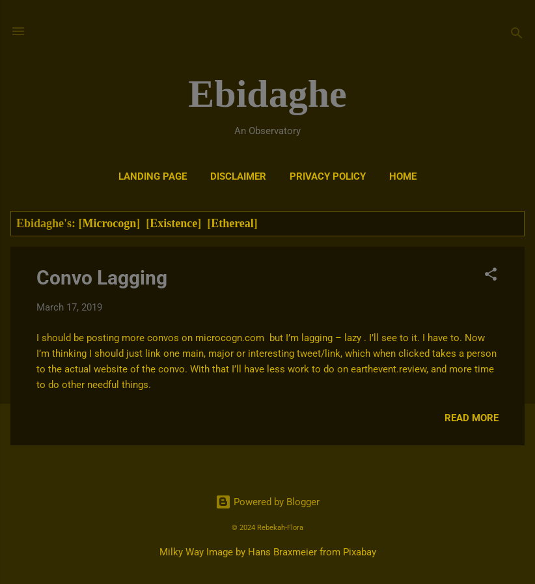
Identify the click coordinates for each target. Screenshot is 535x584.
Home (403, 176)
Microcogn (110, 223)
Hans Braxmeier (282, 552)
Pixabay (359, 552)
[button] (491, 276)
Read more (472, 418)
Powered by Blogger (267, 502)
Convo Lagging (101, 277)
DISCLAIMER (238, 176)
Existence (173, 223)
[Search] (517, 35)
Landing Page (152, 176)
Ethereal (232, 223)
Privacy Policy (328, 176)
